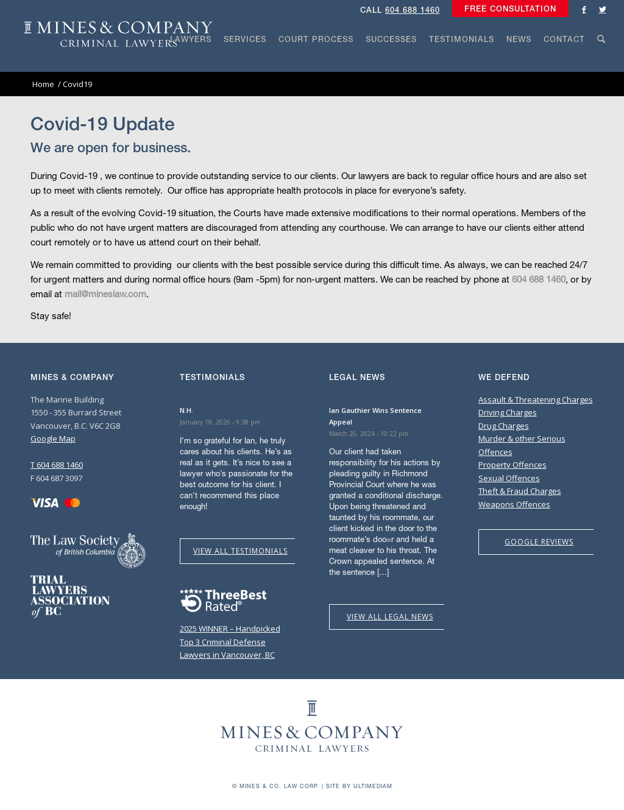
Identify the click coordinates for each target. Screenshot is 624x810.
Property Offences (512, 464)
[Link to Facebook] (584, 9)
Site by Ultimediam (359, 786)
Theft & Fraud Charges (519, 490)
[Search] (601, 62)
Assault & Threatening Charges (535, 399)
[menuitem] (507, 9)
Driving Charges (507, 412)
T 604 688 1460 (56, 464)
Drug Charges (503, 425)
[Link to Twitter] (603, 9)
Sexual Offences (509, 478)
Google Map (53, 438)
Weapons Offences (514, 504)
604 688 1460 (412, 10)
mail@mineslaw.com (105, 293)
